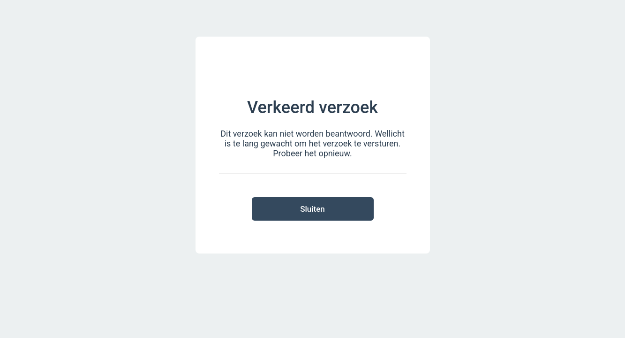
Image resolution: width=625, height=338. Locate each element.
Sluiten (312, 209)
